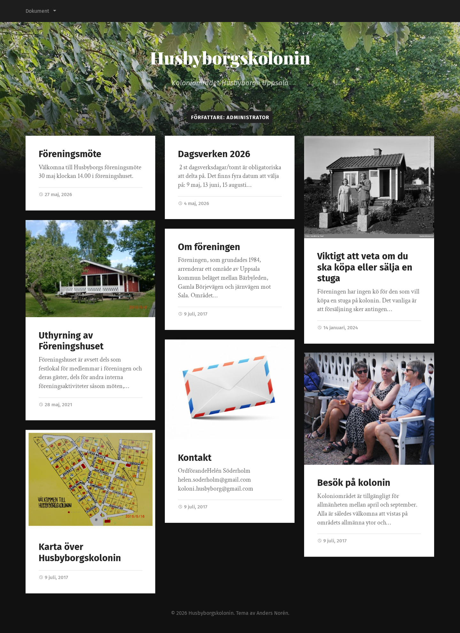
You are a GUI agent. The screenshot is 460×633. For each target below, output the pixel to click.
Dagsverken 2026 (214, 154)
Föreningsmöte (70, 154)
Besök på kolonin (353, 483)
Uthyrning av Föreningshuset (71, 341)
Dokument (37, 11)
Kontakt (194, 457)
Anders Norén (272, 613)
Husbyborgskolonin (230, 57)
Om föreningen (209, 247)
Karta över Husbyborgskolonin (80, 552)
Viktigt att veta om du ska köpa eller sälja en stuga (364, 267)
